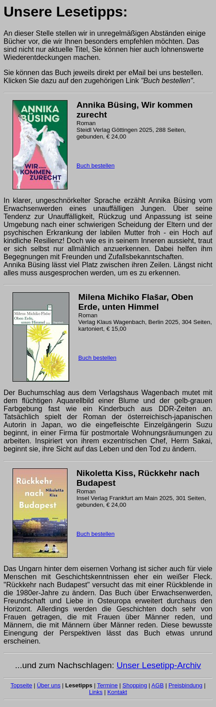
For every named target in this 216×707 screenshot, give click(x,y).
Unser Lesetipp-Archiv (159, 665)
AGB (158, 685)
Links (95, 692)
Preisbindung (186, 685)
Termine (107, 685)
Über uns (48, 685)
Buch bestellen (95, 165)
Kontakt (117, 692)
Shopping (135, 685)
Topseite (21, 685)
